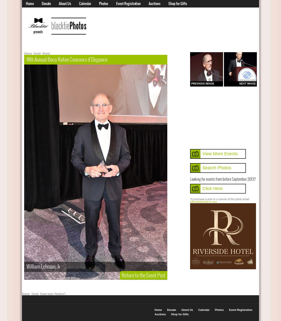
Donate (46, 4)
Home (30, 4)
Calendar (85, 4)
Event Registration (128, 4)
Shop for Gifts (177, 4)
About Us (65, 4)
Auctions (154, 4)
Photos (103, 4)
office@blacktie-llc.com (203, 201)
